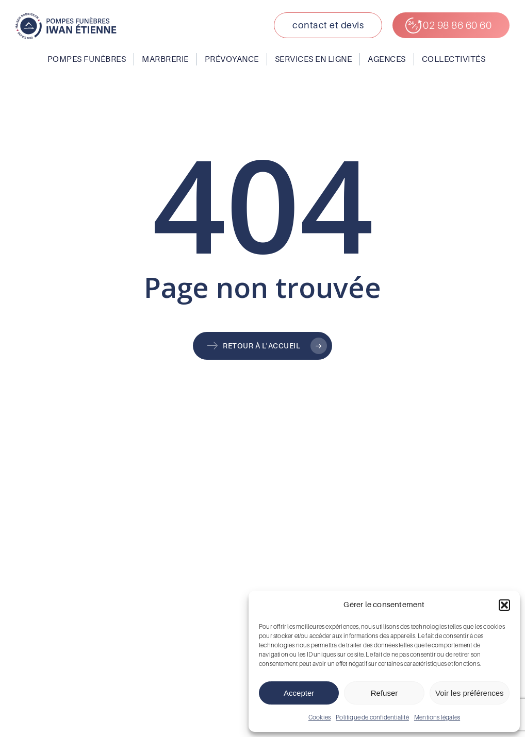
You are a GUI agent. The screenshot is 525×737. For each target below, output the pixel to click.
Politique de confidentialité (372, 717)
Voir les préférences (469, 693)
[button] (504, 605)
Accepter (299, 693)
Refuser (384, 693)
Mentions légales (437, 717)
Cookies (319, 717)
